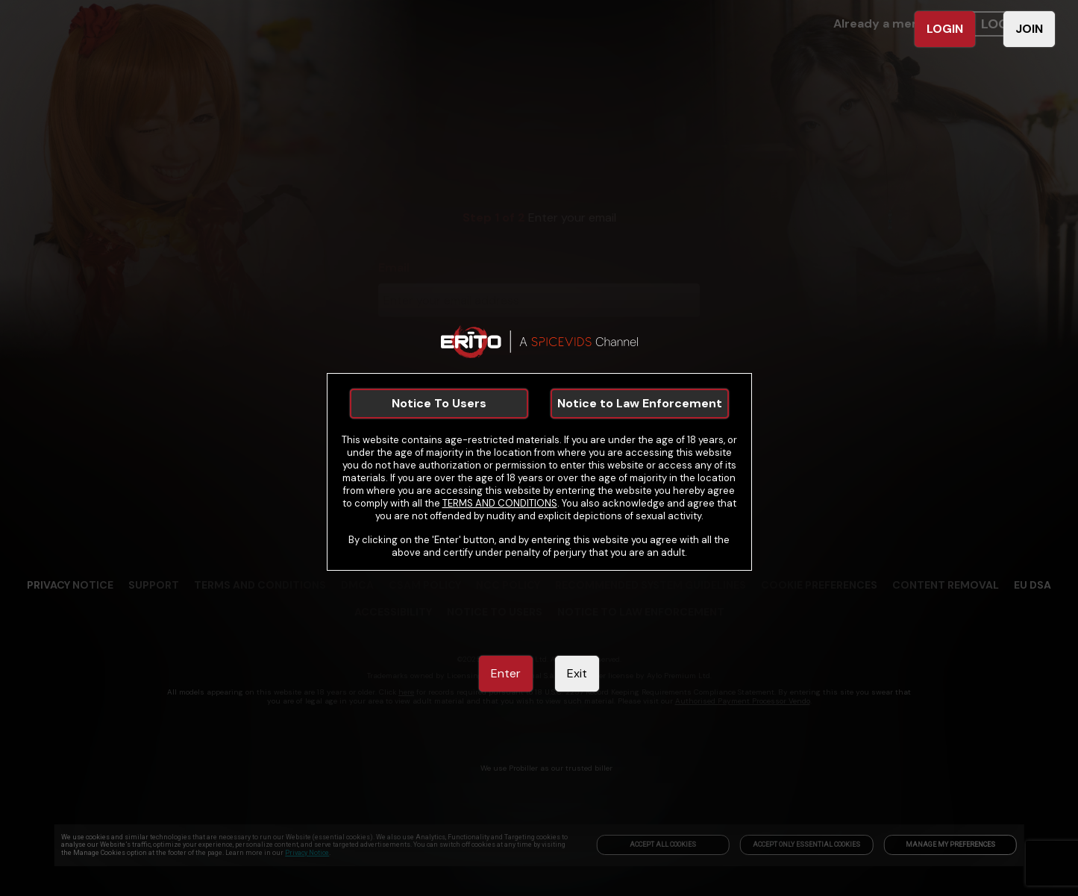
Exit (577, 673)
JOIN (1029, 29)
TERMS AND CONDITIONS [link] (499, 503)
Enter (506, 673)
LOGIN (945, 29)
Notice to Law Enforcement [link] (639, 403)
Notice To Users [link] (439, 403)
